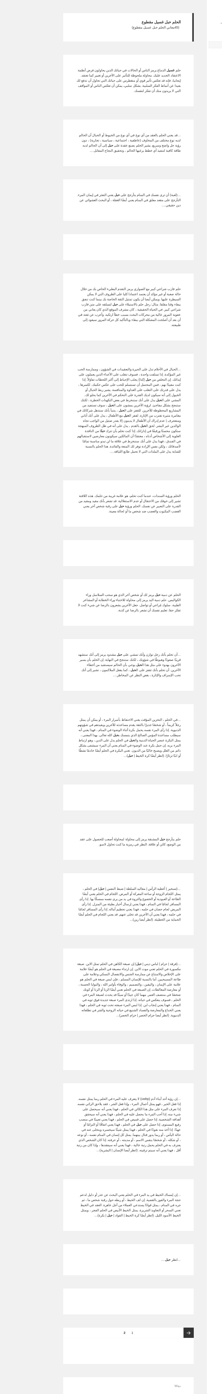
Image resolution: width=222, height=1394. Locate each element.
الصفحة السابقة (138, 1333)
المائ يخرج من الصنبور (196, 90)
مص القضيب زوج (199, 83)
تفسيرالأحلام (196, 16)
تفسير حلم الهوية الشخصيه (194, 123)
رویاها (127, 1385)
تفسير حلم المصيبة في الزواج (193, 115)
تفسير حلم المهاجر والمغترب (193, 119)
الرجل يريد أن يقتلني (198, 86)
